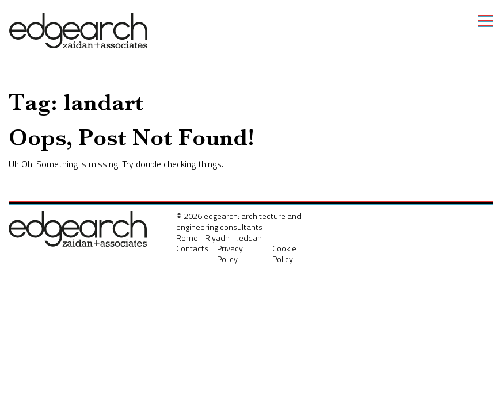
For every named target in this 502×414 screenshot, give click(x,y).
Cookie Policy (284, 254)
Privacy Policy (230, 254)
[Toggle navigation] (485, 21)
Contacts (192, 248)
